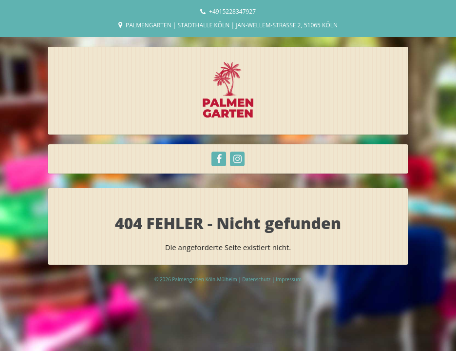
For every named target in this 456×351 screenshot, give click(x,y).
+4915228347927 (232, 11)
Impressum (289, 279)
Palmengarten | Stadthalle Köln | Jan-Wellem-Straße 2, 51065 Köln (232, 25)
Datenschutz (257, 279)
